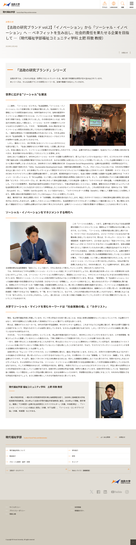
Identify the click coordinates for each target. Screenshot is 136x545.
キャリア (75, 462)
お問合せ (122, 437)
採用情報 (78, 507)
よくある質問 (105, 437)
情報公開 (13, 514)
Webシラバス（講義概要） (81, 470)
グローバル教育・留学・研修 (20, 462)
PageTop (133, 542)
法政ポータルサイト (17, 470)
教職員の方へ (79, 510)
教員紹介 (13, 456)
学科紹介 (75, 450)
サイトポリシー (15, 507)
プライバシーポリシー (17, 510)
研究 (73, 456)
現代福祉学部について (17, 450)
